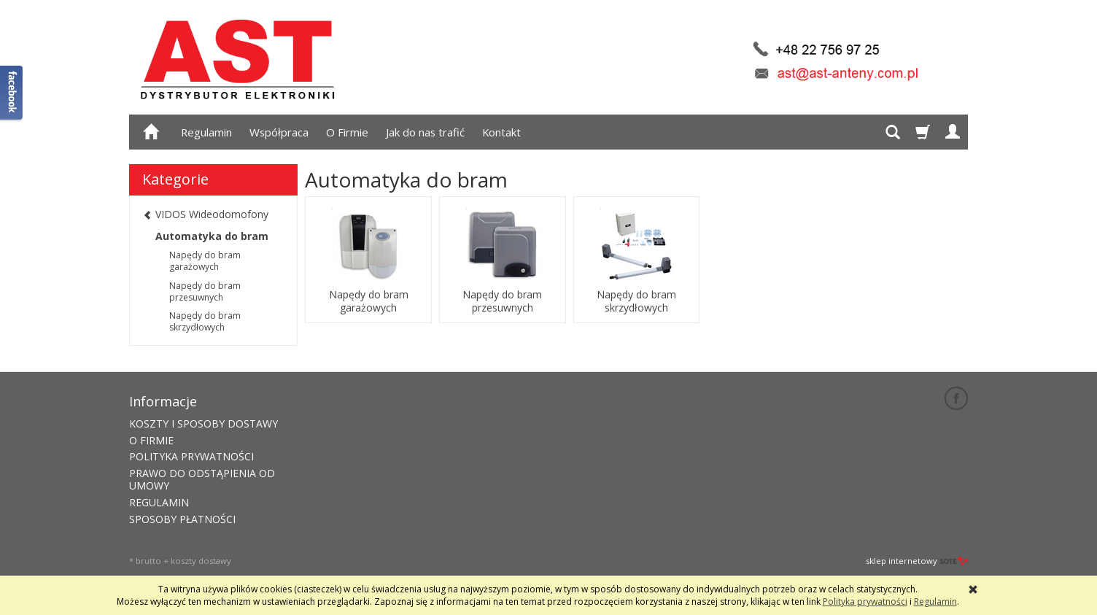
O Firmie (347, 132)
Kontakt (501, 132)
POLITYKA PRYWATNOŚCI (191, 456)
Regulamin (206, 132)
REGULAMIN (159, 502)
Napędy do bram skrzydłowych (636, 301)
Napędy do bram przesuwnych (502, 301)
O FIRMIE (151, 440)
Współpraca (279, 132)
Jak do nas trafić (425, 132)
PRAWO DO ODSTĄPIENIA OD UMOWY (202, 479)
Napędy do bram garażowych (368, 301)
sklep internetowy (917, 560)
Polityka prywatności (865, 601)
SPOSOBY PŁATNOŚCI (182, 519)
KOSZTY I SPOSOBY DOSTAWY (203, 423)
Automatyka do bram (211, 236)
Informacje (163, 401)
